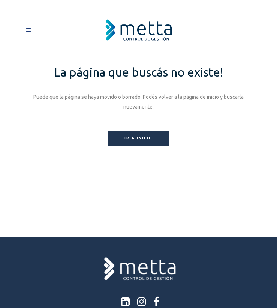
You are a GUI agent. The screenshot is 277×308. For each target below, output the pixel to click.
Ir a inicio (138, 138)
